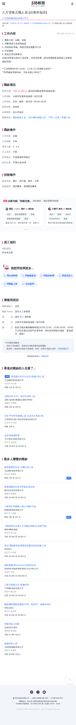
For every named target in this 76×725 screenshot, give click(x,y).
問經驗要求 (30, 276)
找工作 (20, 23)
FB (38, 692)
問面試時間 (49, 276)
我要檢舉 (45, 356)
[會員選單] (72, 3)
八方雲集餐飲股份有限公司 (40, 23)
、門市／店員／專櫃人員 (58, 117)
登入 (21, 311)
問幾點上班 (12, 284)
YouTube (44, 692)
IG (31, 692)
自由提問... (31, 284)
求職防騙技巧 (63, 349)
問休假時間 (12, 276)
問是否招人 (67, 276)
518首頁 (13, 23)
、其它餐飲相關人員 (36, 117)
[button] (25, 229)
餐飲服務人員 (19, 117)
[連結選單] (3, 3)
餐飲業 (26, 23)
